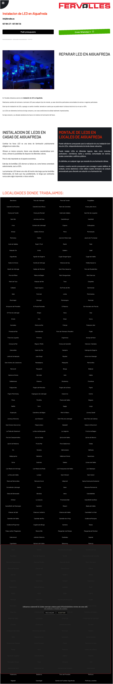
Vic (13, 450)
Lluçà (90, 406)
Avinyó (13, 232)
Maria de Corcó (39, 481)
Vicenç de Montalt (39, 213)
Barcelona (13, 200)
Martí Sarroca (91, 275)
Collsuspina (90, 225)
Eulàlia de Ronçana (91, 518)
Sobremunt (13, 537)
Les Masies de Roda (39, 468)
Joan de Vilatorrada (65, 238)
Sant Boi (13, 219)
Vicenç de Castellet (65, 344)
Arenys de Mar (13, 344)
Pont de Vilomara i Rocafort (64, 331)
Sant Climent (65, 475)
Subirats (39, 462)
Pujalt (91, 331)
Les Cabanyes (91, 468)
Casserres (65, 394)
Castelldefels (91, 493)
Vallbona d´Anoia (65, 456)
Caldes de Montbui (39, 269)
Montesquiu (65, 300)
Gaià (13, 294)
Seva (64, 313)
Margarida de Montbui (91, 531)
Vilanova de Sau (65, 263)
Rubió (65, 244)
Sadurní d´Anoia (13, 263)
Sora (39, 406)
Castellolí (91, 219)
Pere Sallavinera (65, 443)
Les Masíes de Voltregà (13, 468)
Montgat (39, 300)
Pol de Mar (39, 443)
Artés (39, 250)
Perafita (39, 400)
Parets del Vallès (65, 400)
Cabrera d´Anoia (13, 375)
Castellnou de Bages (39, 412)
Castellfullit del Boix (91, 500)
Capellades (13, 543)
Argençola (13, 412)
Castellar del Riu (39, 518)
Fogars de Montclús (39, 387)
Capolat (90, 537)
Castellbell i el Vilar (91, 512)
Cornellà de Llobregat (13, 487)
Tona (64, 281)
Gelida (39, 487)
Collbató (13, 288)
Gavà (64, 487)
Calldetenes (13, 381)
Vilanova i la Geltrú (39, 512)
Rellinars (91, 674)
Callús (91, 375)
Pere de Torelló (65, 200)
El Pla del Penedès (39, 306)
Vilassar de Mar (39, 281)
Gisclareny (65, 381)
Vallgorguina (13, 456)
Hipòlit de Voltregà (13, 269)
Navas (91, 525)
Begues (90, 400)
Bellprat (90, 369)
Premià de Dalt (64, 500)
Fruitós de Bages (91, 431)
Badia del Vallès (91, 506)
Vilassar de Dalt (13, 512)
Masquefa (65, 362)
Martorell (13, 369)
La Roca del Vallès (13, 475)
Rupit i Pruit (39, 244)
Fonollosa (91, 381)
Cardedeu (65, 537)
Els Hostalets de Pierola (90, 306)
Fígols (91, 387)
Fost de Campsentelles (13, 437)
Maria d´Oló (39, 531)
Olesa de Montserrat (91, 487)
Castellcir (39, 506)
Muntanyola (90, 232)
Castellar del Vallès (13, 518)
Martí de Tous (13, 281)
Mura (64, 232)
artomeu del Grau (39, 219)
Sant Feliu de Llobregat (65, 419)
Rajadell (13, 680)
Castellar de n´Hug (65, 518)
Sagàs (65, 406)
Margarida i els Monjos (65, 531)
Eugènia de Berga (39, 525)
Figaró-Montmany (13, 394)
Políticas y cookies (91, 680)
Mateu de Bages (39, 275)
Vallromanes (65, 450)
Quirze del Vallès (65, 437)
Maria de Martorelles (13, 481)
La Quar (39, 475)
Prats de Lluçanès (13, 338)
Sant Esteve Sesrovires (13, 425)
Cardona (64, 525)
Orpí (91, 313)
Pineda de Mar (13, 331)
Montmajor (13, 300)
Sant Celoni (90, 475)
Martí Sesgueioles (64, 275)
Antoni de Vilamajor (91, 356)
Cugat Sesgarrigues (65, 256)
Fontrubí (39, 294)
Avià (65, 375)
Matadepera (39, 362)
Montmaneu (90, 294)
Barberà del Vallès (39, 543)
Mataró (65, 506)
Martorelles (90, 362)
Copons (65, 225)
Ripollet (65, 356)
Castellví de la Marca (39, 207)
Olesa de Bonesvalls (13, 493)
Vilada (91, 443)
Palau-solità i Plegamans (13, 531)
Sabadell (65, 425)
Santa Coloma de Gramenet (90, 481)
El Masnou (65, 306)
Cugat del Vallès (91, 256)
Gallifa (13, 406)
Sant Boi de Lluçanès (90, 213)
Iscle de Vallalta (13, 244)
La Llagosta (65, 431)
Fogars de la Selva (64, 387)
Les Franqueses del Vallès (65, 468)
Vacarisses (90, 456)
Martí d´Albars (65, 412)
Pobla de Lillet (90, 325)
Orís (39, 319)
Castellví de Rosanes (13, 207)
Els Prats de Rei (65, 288)
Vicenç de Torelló (13, 213)
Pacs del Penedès (64, 674)
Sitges (39, 313)
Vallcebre (39, 456)
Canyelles (91, 281)
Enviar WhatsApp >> (84, 32)
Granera (39, 381)
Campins (65, 350)
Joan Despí (39, 356)
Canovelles (13, 350)
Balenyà (90, 543)
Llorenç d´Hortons (13, 419)
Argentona (65, 338)
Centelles (13, 325)
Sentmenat (90, 288)
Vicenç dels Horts (90, 207)
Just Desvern (39, 419)
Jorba (65, 294)
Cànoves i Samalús (91, 344)
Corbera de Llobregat (39, 225)
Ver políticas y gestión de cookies (55, 608)
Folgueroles (13, 387)
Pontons (39, 338)
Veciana (39, 450)
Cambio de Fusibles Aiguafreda (65, 680)
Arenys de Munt (91, 338)
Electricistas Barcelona (7, 39)
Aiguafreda (13, 256)
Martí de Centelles (65, 207)
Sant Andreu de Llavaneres (13, 362)
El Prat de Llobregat (13, 313)
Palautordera (39, 425)
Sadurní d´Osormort (91, 425)
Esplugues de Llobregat (39, 394)
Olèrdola (39, 493)
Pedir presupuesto (28, 32)
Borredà (39, 375)
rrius (13, 225)
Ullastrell (65, 481)
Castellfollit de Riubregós (13, 506)
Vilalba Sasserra (91, 263)
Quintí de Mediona (13, 443)
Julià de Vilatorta (39, 537)
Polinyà (65, 325)
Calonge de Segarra (91, 350)
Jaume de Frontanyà (90, 238)
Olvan (65, 319)
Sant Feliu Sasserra (65, 269)
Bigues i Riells (39, 344)
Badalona (39, 674)
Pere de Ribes (13, 275)
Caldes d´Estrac (39, 232)
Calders (65, 250)
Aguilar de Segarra (39, 256)
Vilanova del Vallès (65, 512)
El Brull (13, 500)
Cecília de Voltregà (39, 263)
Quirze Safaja (39, 437)
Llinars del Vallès (91, 462)
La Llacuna (39, 500)
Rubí (90, 244)
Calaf (90, 250)
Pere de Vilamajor (39, 200)
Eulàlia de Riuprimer (13, 525)
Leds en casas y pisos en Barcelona (20, 39)
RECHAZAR (50, 613)
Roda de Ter (13, 250)
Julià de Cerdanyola (13, 356)
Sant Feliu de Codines (91, 419)
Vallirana (90, 450)
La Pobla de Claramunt (13, 431)
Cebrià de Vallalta (65, 213)
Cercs (91, 319)
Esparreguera (39, 288)
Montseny (13, 238)
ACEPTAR (62, 613)
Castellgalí (39, 680)
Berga (65, 369)
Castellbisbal (39, 331)
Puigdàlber (90, 200)
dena (64, 493)
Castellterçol (65, 219)
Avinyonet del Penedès (13, 306)
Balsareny (65, 543)
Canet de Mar (39, 350)
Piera (13, 400)
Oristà (13, 319)
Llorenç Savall (90, 412)
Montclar (91, 300)
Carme (91, 394)
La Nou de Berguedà (39, 431)
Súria (13, 462)
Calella (39, 238)
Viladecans (13, 674)
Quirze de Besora (91, 437)
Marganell (39, 369)
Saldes (65, 462)
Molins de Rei (39, 325)
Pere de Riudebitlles (91, 269)
